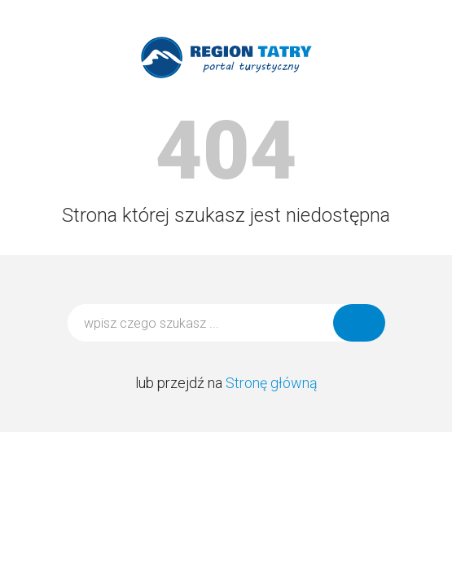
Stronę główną (272, 382)
